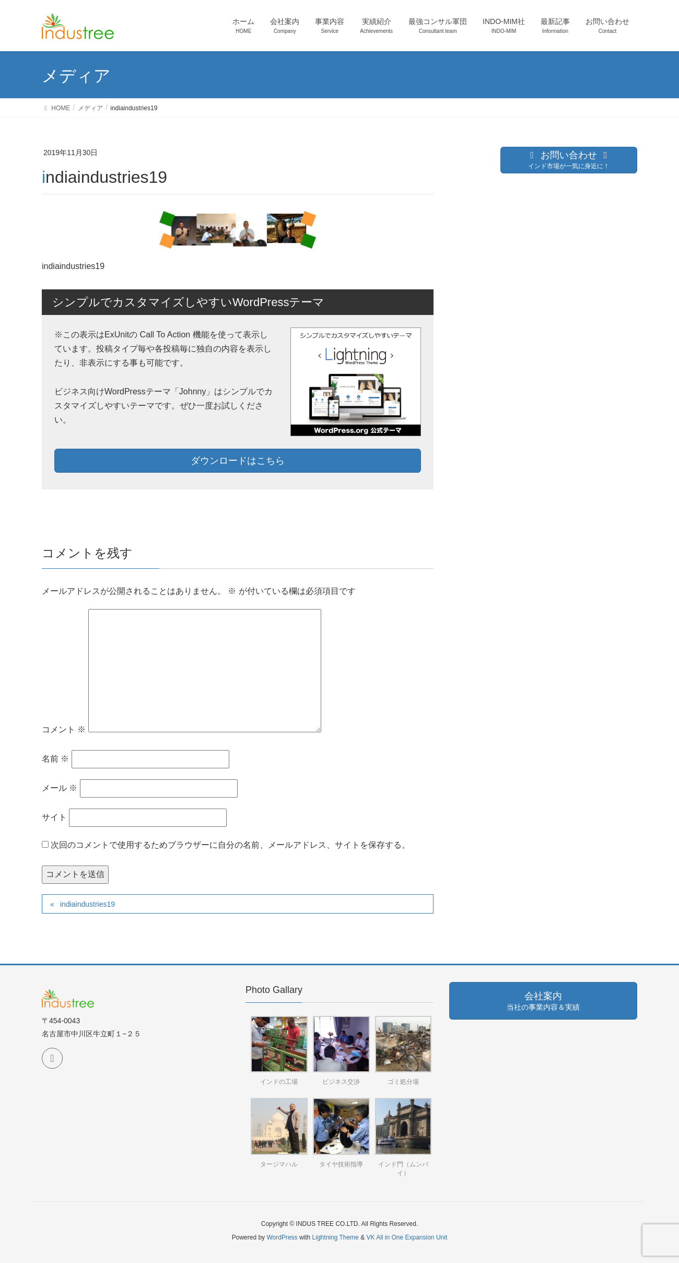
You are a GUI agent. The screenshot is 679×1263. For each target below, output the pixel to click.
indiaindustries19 (87, 904)
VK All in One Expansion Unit (406, 1237)
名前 (55, 758)
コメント (64, 729)
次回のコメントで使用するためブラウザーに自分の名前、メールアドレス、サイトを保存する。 (230, 844)
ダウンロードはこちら (238, 460)
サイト (54, 817)
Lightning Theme (335, 1237)
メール (59, 787)
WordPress (281, 1237)
